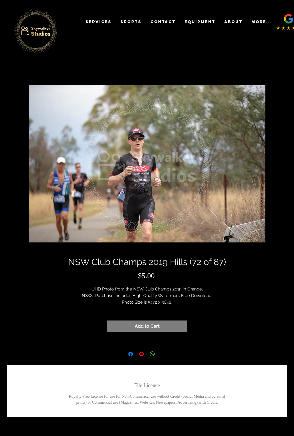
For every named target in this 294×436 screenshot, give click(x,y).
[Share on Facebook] (130, 354)
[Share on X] (163, 354)
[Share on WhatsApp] (152, 354)
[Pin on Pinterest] (141, 354)
